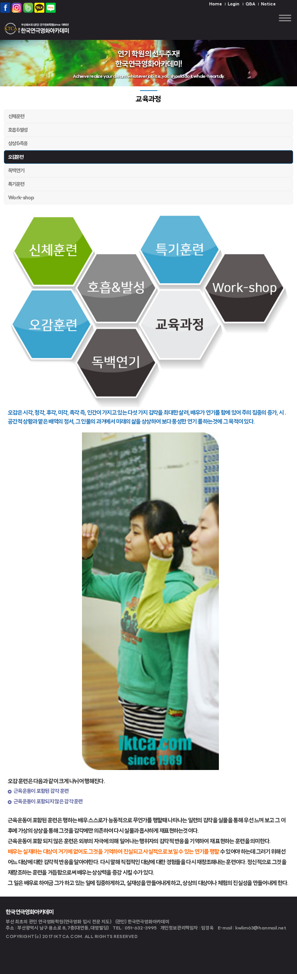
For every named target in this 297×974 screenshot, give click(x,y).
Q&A (250, 4)
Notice (268, 4)
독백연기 (16, 170)
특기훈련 (16, 184)
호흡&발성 (18, 130)
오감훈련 (15, 157)
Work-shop (21, 198)
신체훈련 (16, 116)
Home (215, 4)
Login (233, 4)
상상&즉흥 (18, 143)
